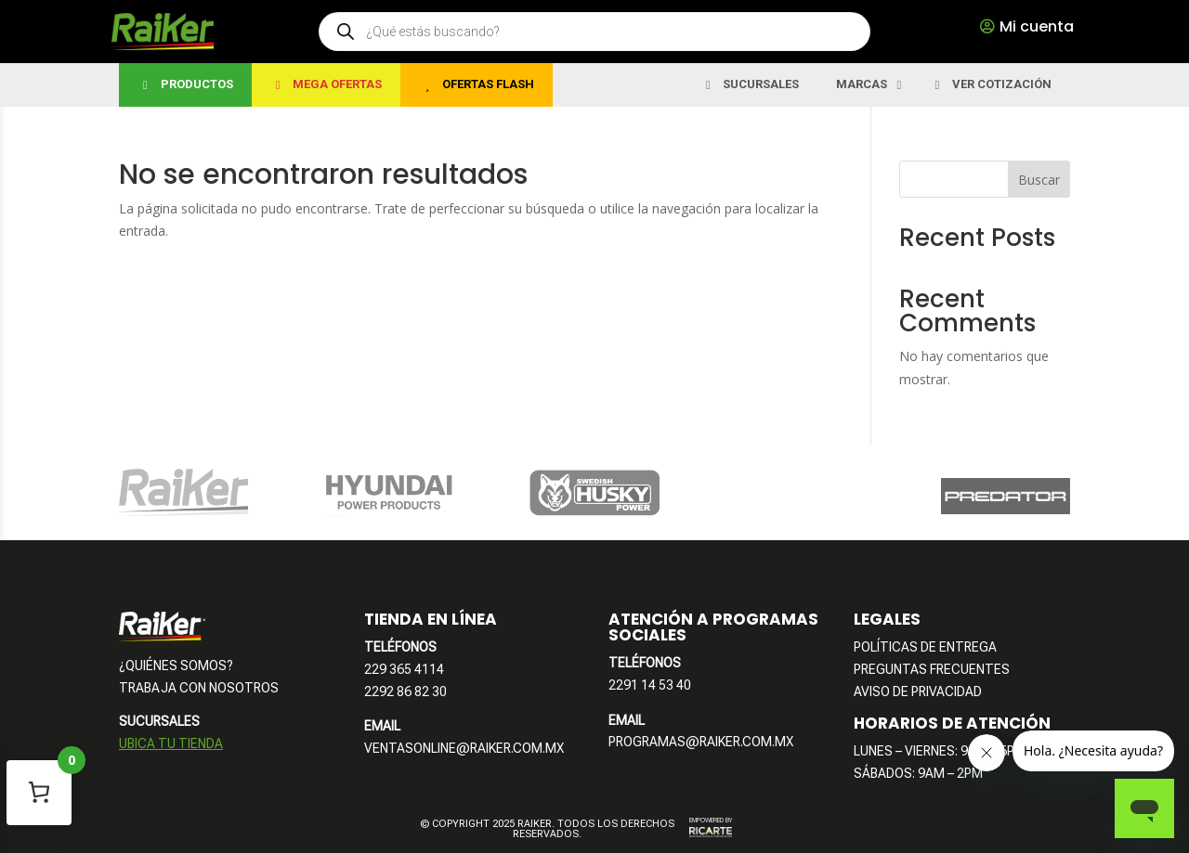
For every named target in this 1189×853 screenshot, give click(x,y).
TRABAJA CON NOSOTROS (199, 687)
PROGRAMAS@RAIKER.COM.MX (700, 741)
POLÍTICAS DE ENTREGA (925, 647)
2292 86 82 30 (405, 691)
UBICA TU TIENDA (171, 743)
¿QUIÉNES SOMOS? (176, 665)
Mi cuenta (1037, 26)
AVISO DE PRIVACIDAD (918, 691)
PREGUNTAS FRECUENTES (932, 669)
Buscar (1039, 179)
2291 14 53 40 (649, 685)
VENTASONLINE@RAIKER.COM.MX (464, 748)
